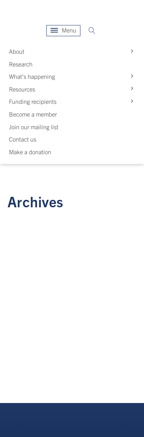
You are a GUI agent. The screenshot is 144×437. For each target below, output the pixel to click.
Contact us (22, 139)
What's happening (73, 76)
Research (21, 64)
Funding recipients (73, 101)
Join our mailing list (33, 126)
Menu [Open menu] (63, 30)
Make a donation (30, 151)
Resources (73, 89)
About (73, 51)
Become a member (33, 114)
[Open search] (92, 30)
